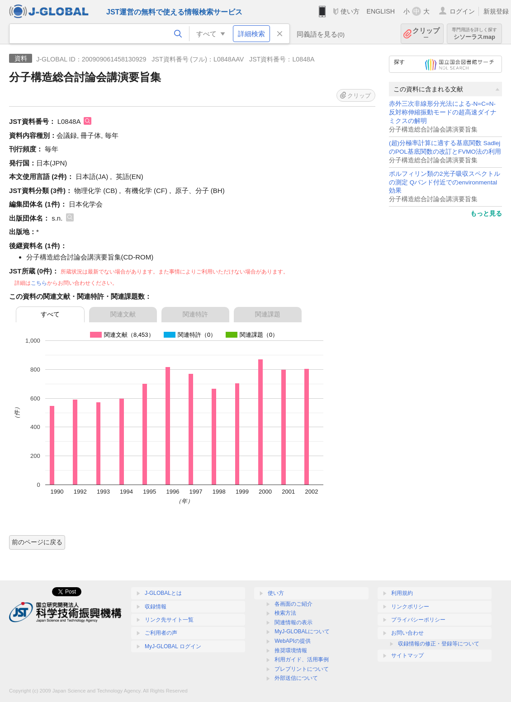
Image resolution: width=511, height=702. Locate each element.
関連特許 (195, 314)
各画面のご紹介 (293, 604)
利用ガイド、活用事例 (301, 659)
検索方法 (285, 613)
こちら (39, 283)
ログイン (462, 11)
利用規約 (402, 593)
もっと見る (486, 213)
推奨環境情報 (290, 650)
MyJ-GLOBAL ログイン (173, 646)
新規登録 (496, 11)
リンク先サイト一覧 (169, 620)
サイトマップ (407, 655)
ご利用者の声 (161, 633)
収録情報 (155, 606)
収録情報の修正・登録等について (438, 644)
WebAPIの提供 (292, 641)
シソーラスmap (474, 33)
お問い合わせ (407, 633)
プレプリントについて (301, 669)
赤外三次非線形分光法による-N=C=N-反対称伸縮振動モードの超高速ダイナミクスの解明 (443, 112)
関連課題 (267, 314)
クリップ (426, 34)
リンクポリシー (410, 606)
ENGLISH (380, 11)
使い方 (350, 11)
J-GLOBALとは (163, 593)
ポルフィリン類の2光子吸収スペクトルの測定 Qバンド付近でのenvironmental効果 (444, 182)
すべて (50, 314)
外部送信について (296, 678)
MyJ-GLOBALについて (302, 631)
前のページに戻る (37, 542)
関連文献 (123, 314)
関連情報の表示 (293, 622)
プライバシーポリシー (418, 620)
